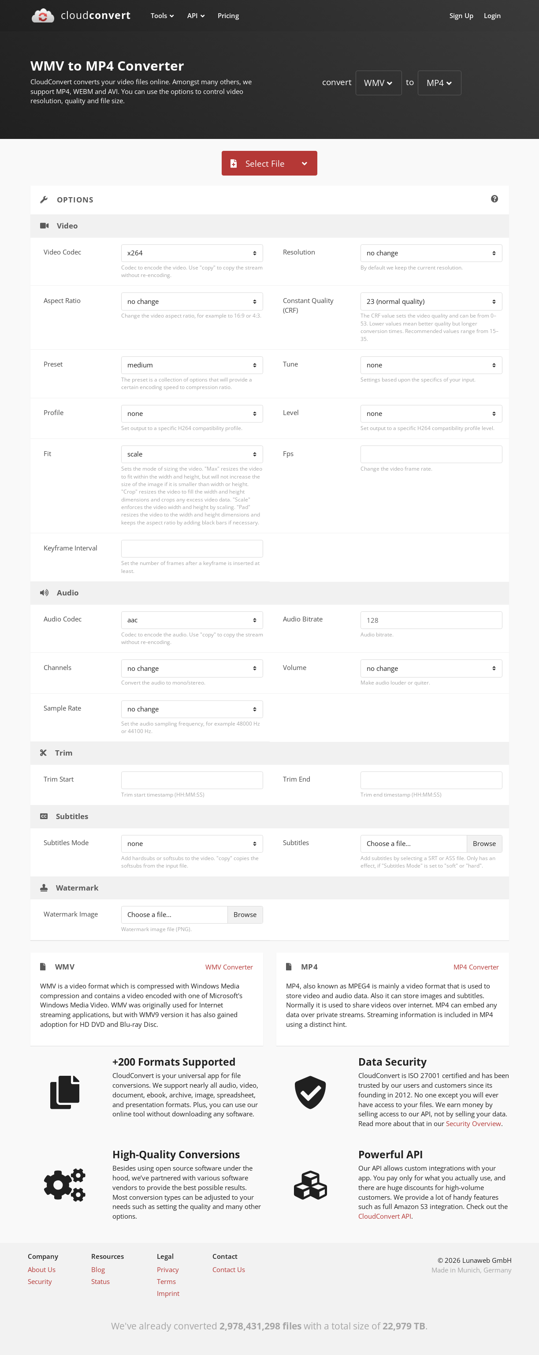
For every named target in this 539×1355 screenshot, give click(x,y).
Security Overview (473, 1123)
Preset (53, 363)
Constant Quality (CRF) (308, 305)
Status (100, 1281)
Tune (290, 363)
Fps (288, 453)
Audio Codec (63, 618)
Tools (159, 15)
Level (291, 412)
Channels (57, 667)
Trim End (296, 779)
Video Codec (62, 251)
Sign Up (461, 15)
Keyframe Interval (70, 547)
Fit (47, 453)
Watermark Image (71, 914)
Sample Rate (62, 708)
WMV (374, 82)
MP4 (435, 82)
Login (492, 15)
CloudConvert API (384, 1216)
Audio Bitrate (303, 618)
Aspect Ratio (62, 300)
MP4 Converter (476, 966)
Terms (166, 1281)
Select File (257, 163)
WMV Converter (229, 966)
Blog (98, 1269)
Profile (53, 412)
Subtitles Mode (66, 842)
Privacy (168, 1269)
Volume (294, 667)
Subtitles (296, 842)
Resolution (299, 251)
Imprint (168, 1293)
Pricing (228, 15)
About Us (42, 1269)
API (192, 15)
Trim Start (59, 779)
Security (40, 1281)
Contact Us (228, 1269)
